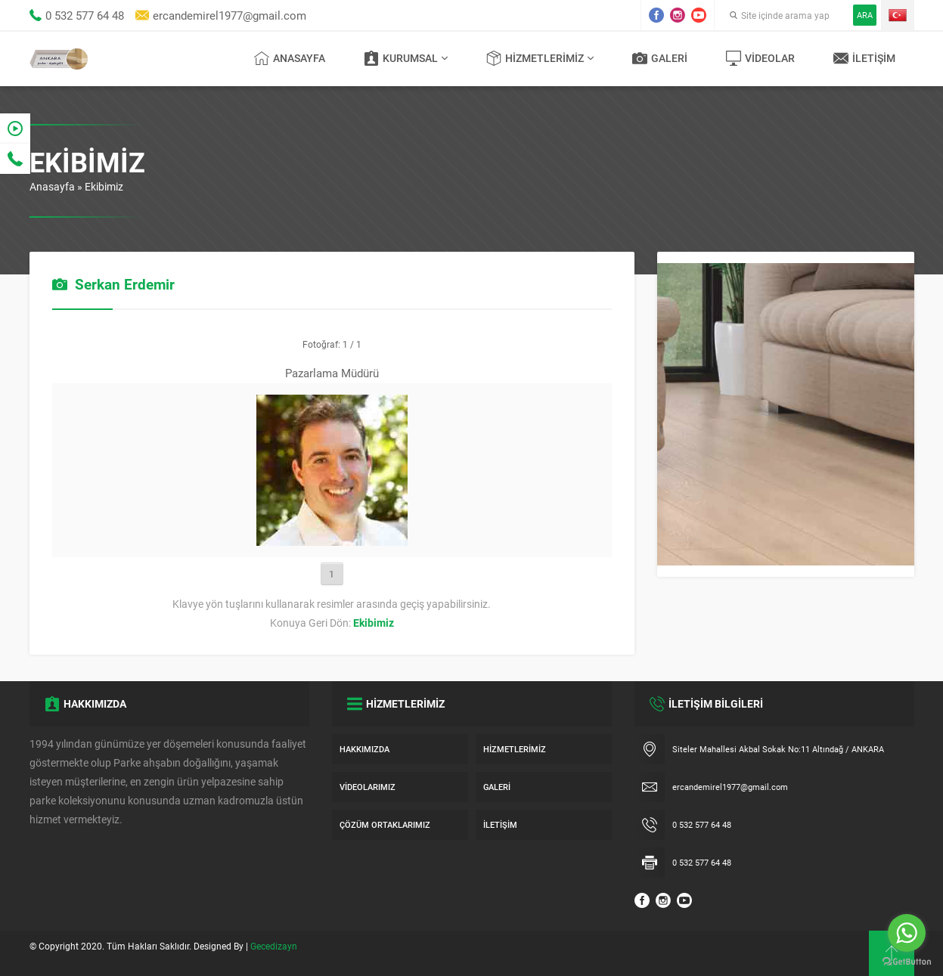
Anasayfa (52, 186)
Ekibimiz (104, 186)
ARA (865, 14)
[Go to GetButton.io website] (907, 961)
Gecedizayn (273, 946)
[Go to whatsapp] (907, 933)
